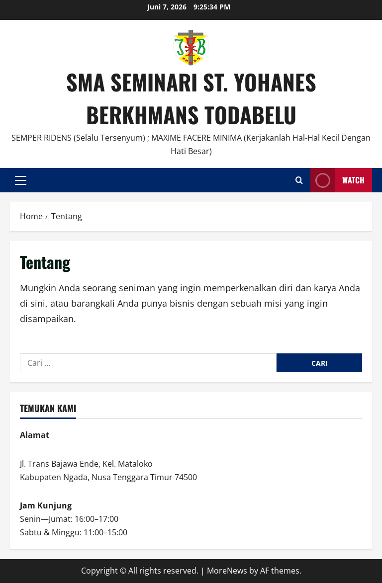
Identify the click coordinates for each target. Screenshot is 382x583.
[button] (20, 180)
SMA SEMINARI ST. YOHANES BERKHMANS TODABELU (191, 98)
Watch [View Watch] (337, 180)
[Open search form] (299, 180)
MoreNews (227, 570)
